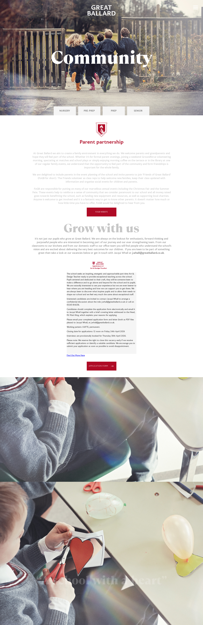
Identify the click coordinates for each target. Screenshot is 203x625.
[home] (101, 10)
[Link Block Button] (101, 366)
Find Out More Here (76, 356)
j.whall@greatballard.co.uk (148, 253)
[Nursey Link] (65, 110)
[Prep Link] (114, 110)
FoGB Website (101, 212)
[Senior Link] (138, 110)
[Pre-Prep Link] (89, 110)
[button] (195, 7)
